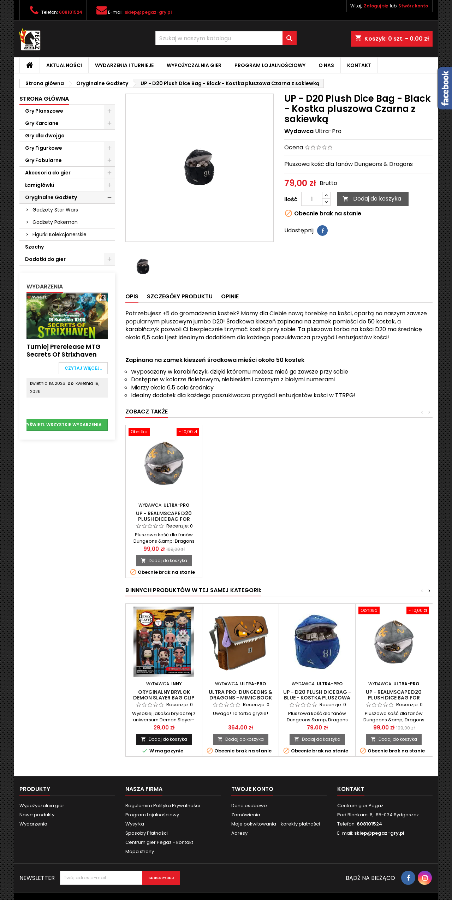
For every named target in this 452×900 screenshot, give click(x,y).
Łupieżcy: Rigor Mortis (164, 513)
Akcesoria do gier (48, 172)
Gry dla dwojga (45, 135)
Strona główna (44, 99)
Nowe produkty (36, 814)
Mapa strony (139, 851)
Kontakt (359, 65)
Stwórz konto (413, 6)
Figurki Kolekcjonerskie (59, 234)
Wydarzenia (44, 286)
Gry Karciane (42, 123)
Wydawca (299, 131)
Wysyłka (134, 824)
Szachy (34, 246)
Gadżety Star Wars (55, 209)
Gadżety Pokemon (55, 222)
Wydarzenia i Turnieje (124, 65)
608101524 (70, 12)
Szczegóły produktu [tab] (180, 296)
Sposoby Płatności (146, 833)
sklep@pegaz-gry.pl (148, 12)
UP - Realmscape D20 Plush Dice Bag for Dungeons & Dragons (317, 519)
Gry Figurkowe (43, 147)
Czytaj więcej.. (83, 368)
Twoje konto (252, 789)
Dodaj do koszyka (372, 199)
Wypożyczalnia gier (194, 65)
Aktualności (64, 65)
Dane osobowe (249, 805)
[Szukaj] (226, 38)
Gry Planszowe (44, 110)
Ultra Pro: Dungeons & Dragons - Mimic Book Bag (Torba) (240, 698)
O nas (326, 65)
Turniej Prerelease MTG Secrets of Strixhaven (63, 350)
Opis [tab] (131, 296)
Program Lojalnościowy (269, 65)
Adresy (239, 833)
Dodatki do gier (45, 259)
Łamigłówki (39, 185)
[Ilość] (311, 199)
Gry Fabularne (43, 160)
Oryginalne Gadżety (51, 197)
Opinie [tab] (230, 296)
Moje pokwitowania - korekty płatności (275, 824)
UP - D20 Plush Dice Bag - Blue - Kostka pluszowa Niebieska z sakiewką (317, 698)
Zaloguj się (376, 6)
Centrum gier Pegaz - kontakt (159, 842)
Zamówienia (245, 814)
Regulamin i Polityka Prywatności (162, 805)
